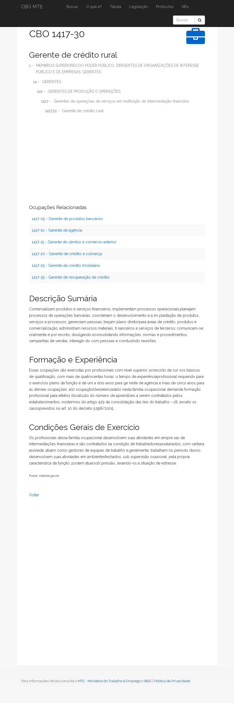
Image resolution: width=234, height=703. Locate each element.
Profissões (165, 7)
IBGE (148, 681)
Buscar (72, 7)
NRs (185, 7)
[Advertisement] (117, 156)
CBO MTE (32, 6)
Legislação (138, 7)
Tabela (115, 7)
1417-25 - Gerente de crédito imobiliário (66, 265)
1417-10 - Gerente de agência (57, 230)
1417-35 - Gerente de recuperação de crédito (71, 277)
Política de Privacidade (172, 681)
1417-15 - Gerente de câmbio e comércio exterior (74, 242)
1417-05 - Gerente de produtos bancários (67, 219)
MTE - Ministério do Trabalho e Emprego (109, 681)
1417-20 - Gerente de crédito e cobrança (67, 254)
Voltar (34, 495)
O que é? (94, 7)
